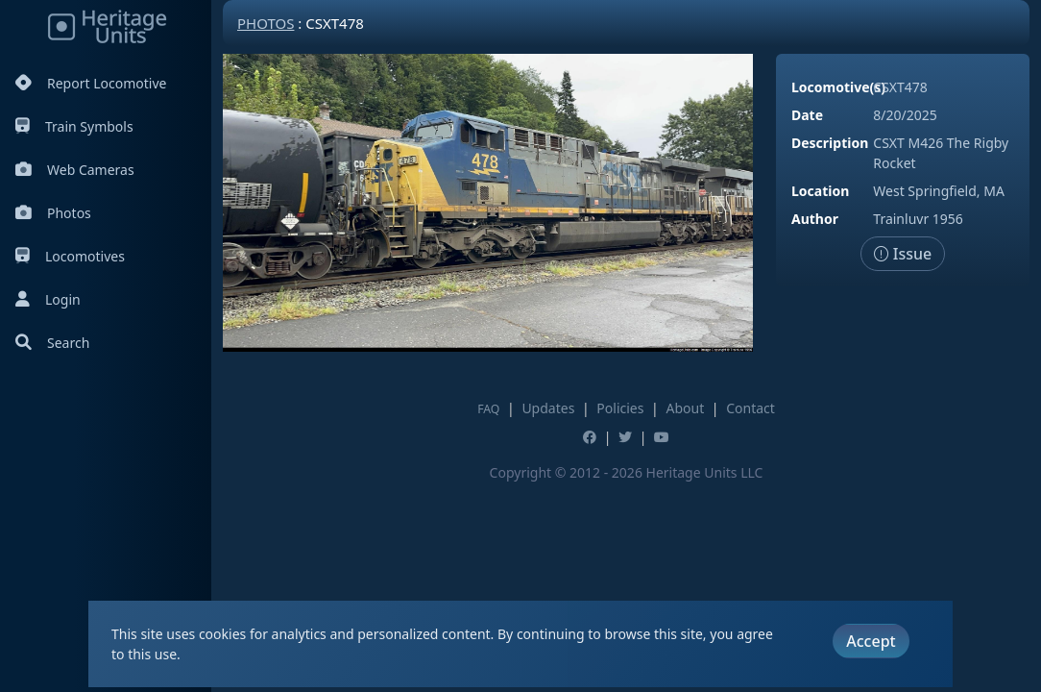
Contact (750, 408)
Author (814, 219)
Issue (903, 253)
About (685, 408)
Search (52, 343)
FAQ (488, 409)
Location (820, 191)
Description (829, 143)
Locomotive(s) (838, 87)
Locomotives (70, 256)
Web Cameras (74, 170)
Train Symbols (74, 126)
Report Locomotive (90, 83)
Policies (619, 408)
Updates (547, 408)
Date (807, 115)
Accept (870, 641)
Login (48, 299)
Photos (53, 213)
